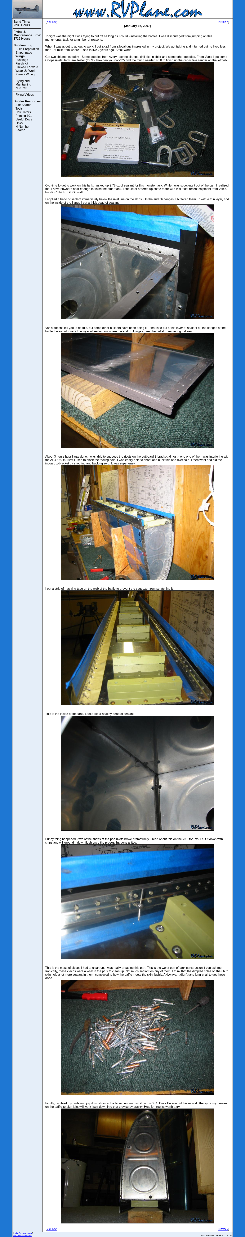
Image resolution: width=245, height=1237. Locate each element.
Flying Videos (25, 94)
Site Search (23, 105)
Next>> (223, 21)
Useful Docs (24, 119)
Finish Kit (22, 63)
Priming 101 (24, 115)
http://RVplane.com (22, 1235)
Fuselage (22, 59)
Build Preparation (27, 49)
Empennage (24, 52)
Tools (19, 108)
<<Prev (52, 21)
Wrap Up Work (25, 70)
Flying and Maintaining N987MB (23, 84)
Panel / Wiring (25, 74)
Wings (20, 56)
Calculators (23, 112)
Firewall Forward (27, 67)
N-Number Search (23, 128)
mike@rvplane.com (23, 1233)
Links (19, 123)
